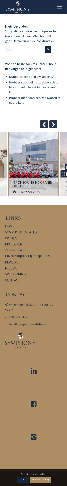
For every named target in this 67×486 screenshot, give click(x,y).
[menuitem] (58, 6)
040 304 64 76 (18, 317)
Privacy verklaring (40, 479)
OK (22, 479)
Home (10, 226)
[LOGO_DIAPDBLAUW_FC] (20, 340)
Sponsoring (15, 274)
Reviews (11, 262)
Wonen (11, 238)
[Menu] (58, 6)
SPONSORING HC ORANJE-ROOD (33, 184)
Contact (12, 280)
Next (53, 124)
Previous (44, 124)
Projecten (14, 244)
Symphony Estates (21, 232)
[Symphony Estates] (28, 7)
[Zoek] (28, 49)
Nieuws (11, 268)
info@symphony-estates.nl (27, 324)
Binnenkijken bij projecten (27, 256)
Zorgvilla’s (14, 250)
